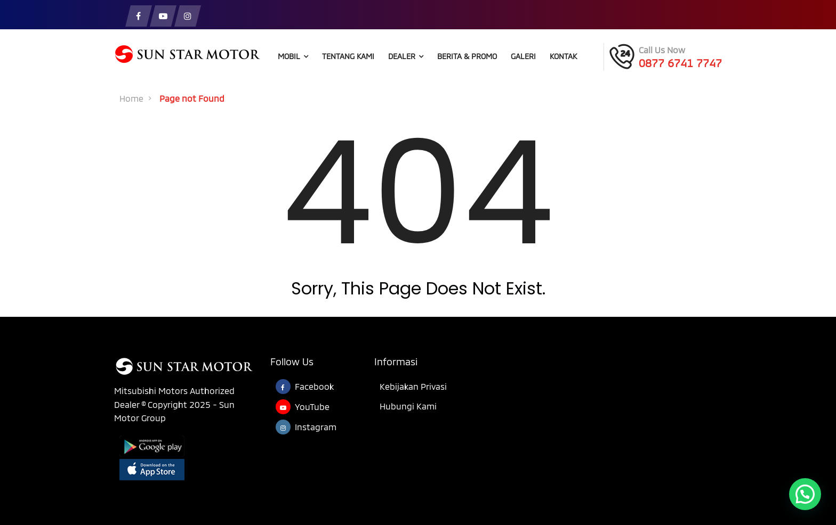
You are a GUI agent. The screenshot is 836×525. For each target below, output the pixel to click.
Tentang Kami (348, 56)
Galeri (523, 56)
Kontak (563, 56)
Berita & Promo (467, 56)
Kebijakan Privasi (413, 386)
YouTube (312, 406)
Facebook (314, 386)
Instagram (315, 427)
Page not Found (191, 98)
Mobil (293, 56)
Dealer (405, 56)
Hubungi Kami (408, 406)
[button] (805, 494)
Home (131, 98)
